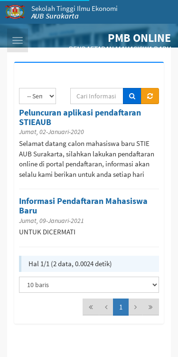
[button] (17, 40)
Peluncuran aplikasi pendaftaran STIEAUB (80, 117)
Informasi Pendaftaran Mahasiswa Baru (83, 205)
